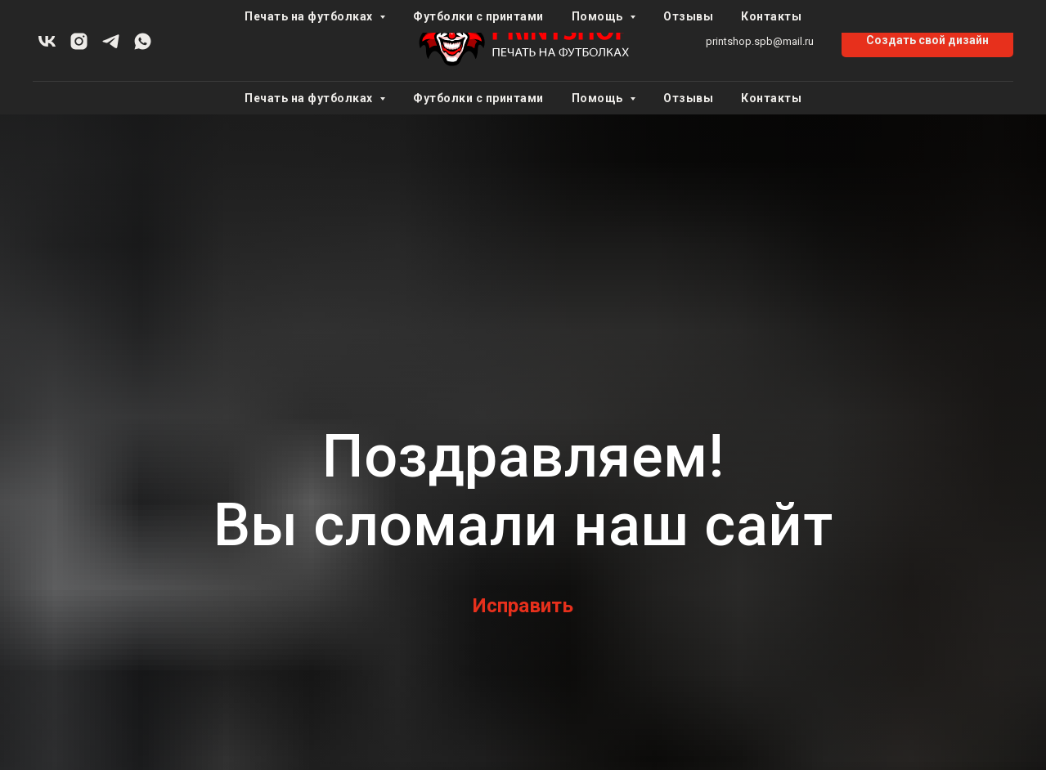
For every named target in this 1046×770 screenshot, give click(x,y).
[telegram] (111, 41)
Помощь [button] (599, 98)
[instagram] (79, 41)
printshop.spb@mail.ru (760, 41)
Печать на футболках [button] (310, 98)
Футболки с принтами (478, 98)
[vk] (47, 41)
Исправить (523, 605)
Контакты (771, 98)
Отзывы (688, 98)
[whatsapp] (142, 41)
